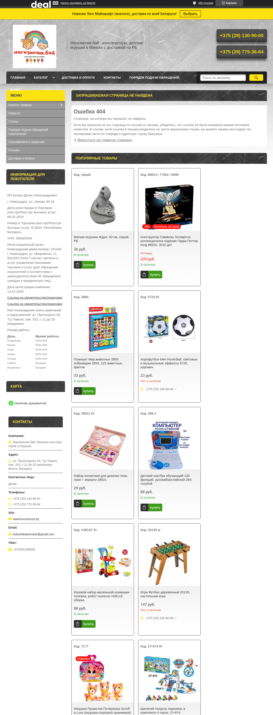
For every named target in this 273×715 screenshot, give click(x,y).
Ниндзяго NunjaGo (88, 679)
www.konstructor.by (26, 519)
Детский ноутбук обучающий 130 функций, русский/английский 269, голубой (232, 363)
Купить (88, 265)
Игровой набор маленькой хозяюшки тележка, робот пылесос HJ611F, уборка (101, 479)
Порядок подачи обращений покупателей (28, 132)
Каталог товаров (20, 105)
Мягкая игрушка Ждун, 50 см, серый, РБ (101, 239)
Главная (18, 77)
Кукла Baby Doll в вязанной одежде (233, 683)
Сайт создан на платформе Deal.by (136, 706)
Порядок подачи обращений (154, 77)
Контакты (112, 77)
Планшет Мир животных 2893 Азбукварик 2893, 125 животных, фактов (231, 241)
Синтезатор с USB (21, 684)
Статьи (13, 121)
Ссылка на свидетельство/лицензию (34, 297)
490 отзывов (205, 3)
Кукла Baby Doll (19, 673)
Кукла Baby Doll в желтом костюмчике (234, 677)
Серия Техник (84, 684)
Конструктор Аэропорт (24, 679)
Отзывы (14, 150)
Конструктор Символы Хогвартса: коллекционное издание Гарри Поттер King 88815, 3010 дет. (169, 241)
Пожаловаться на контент (168, 710)
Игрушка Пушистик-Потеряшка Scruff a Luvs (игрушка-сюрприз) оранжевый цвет (235, 479)
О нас (15, 89)
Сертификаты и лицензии (26, 142)
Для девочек (84, 673)
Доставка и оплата (78, 77)
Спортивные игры (153, 673)
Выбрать (190, 14)
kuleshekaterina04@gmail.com (34, 534)
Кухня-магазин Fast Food (25, 690)
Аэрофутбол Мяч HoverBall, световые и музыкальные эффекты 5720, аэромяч (102, 363)
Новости (14, 113)
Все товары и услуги (167, 639)
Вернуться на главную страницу (105, 140)
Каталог (41, 77)
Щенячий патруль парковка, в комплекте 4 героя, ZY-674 (96, 594)
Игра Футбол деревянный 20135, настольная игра (165, 477)
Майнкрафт (83, 690)
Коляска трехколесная (223, 689)
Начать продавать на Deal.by (78, 3)
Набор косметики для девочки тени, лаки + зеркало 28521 (167, 361)
